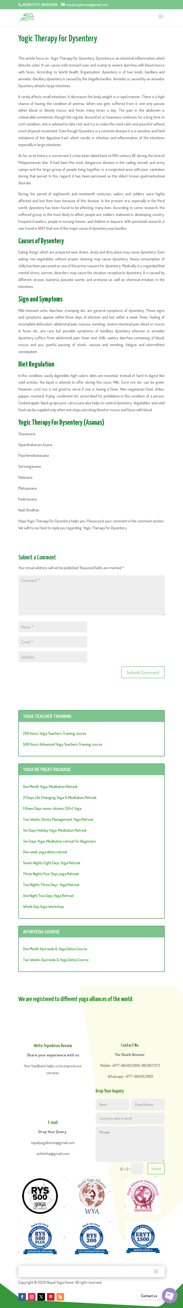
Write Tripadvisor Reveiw (53, 1046)
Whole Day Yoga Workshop (43, 906)
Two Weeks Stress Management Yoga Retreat (58, 819)
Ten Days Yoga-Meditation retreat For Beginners (59, 841)
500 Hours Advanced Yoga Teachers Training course (62, 744)
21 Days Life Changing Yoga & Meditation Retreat (60, 797)
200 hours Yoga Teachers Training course (54, 733)
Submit (156, 1169)
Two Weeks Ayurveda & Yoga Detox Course (56, 959)
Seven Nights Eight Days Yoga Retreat (51, 862)
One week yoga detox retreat (45, 851)
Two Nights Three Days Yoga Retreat (51, 884)
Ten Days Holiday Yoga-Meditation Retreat (54, 830)
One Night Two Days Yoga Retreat (48, 895)
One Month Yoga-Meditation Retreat (50, 786)
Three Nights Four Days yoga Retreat (51, 873)
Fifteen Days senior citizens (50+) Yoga (52, 808)
